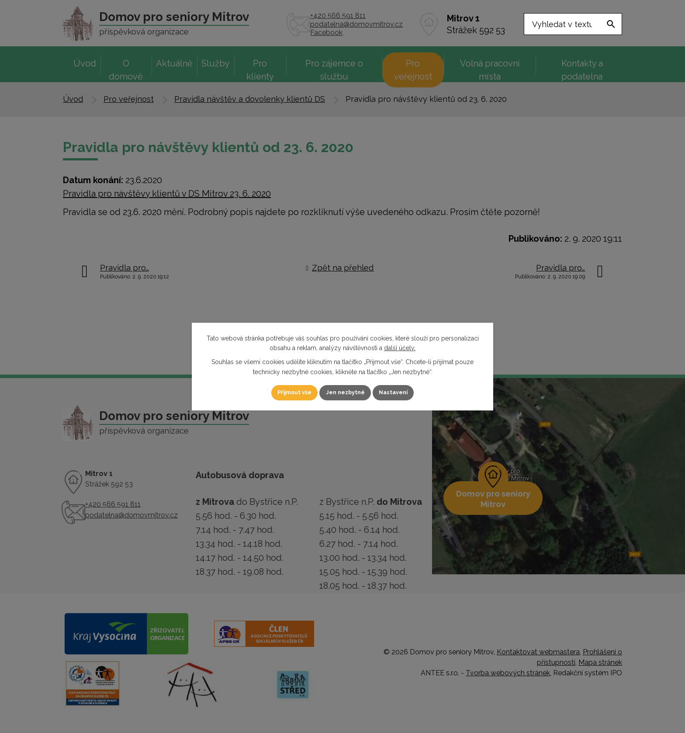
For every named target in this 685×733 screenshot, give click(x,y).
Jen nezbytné (346, 392)
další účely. (399, 347)
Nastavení (403, 392)
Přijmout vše (285, 392)
